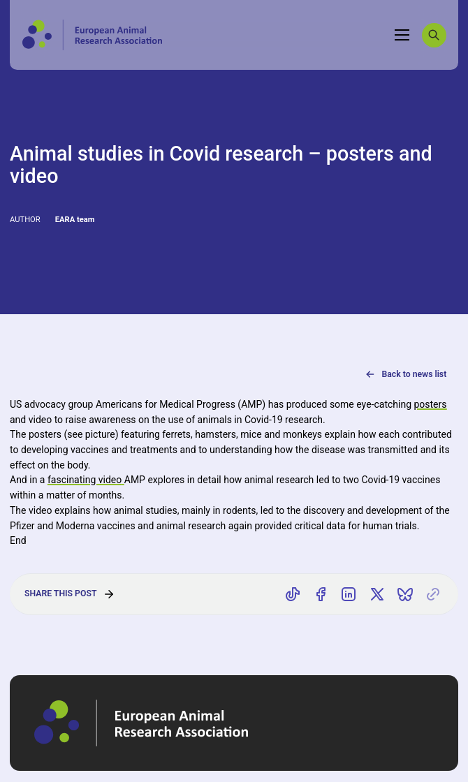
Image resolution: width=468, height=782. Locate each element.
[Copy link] (433, 594)
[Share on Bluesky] (405, 594)
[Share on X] (377, 594)
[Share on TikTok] (292, 594)
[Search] (434, 35)
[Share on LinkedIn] (349, 594)
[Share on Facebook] (320, 594)
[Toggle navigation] (402, 34)
